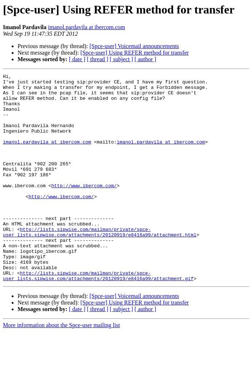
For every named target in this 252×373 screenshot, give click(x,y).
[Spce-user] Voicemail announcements (134, 46)
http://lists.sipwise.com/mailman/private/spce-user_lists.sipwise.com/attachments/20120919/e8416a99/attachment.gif (98, 316)
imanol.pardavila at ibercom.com (86, 27)
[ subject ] (121, 59)
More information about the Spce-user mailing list (61, 367)
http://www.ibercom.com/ (84, 208)
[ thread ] (97, 59)
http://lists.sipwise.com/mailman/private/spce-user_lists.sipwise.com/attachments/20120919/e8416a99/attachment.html (99, 264)
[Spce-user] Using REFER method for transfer (134, 53)
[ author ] (145, 59)
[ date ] (77, 59)
